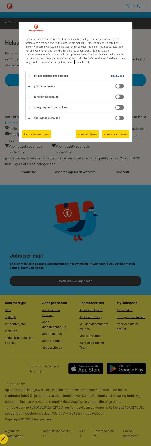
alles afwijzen (87, 134)
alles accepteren (115, 134)
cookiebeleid (82, 62)
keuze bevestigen (36, 134)
